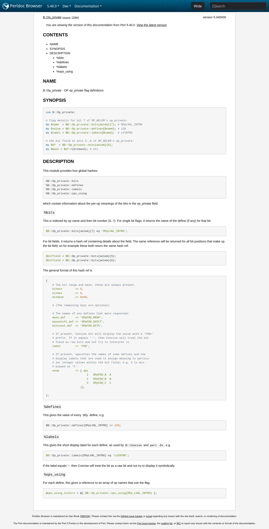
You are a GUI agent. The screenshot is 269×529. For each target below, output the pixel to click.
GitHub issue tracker (131, 517)
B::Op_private (52, 17)
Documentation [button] (86, 6)
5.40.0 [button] (52, 6)
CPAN (75, 17)
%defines (62, 62)
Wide (198, 6)
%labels (61, 67)
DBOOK (85, 517)
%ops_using (64, 71)
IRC (179, 524)
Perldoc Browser (22, 6)
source (66, 17)
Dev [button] (66, 6)
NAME (54, 44)
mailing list (167, 524)
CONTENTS (55, 34)
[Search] (238, 6)
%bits (60, 58)
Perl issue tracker (146, 524)
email (149, 517)
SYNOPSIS (57, 48)
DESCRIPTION (60, 53)
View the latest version (152, 25)
